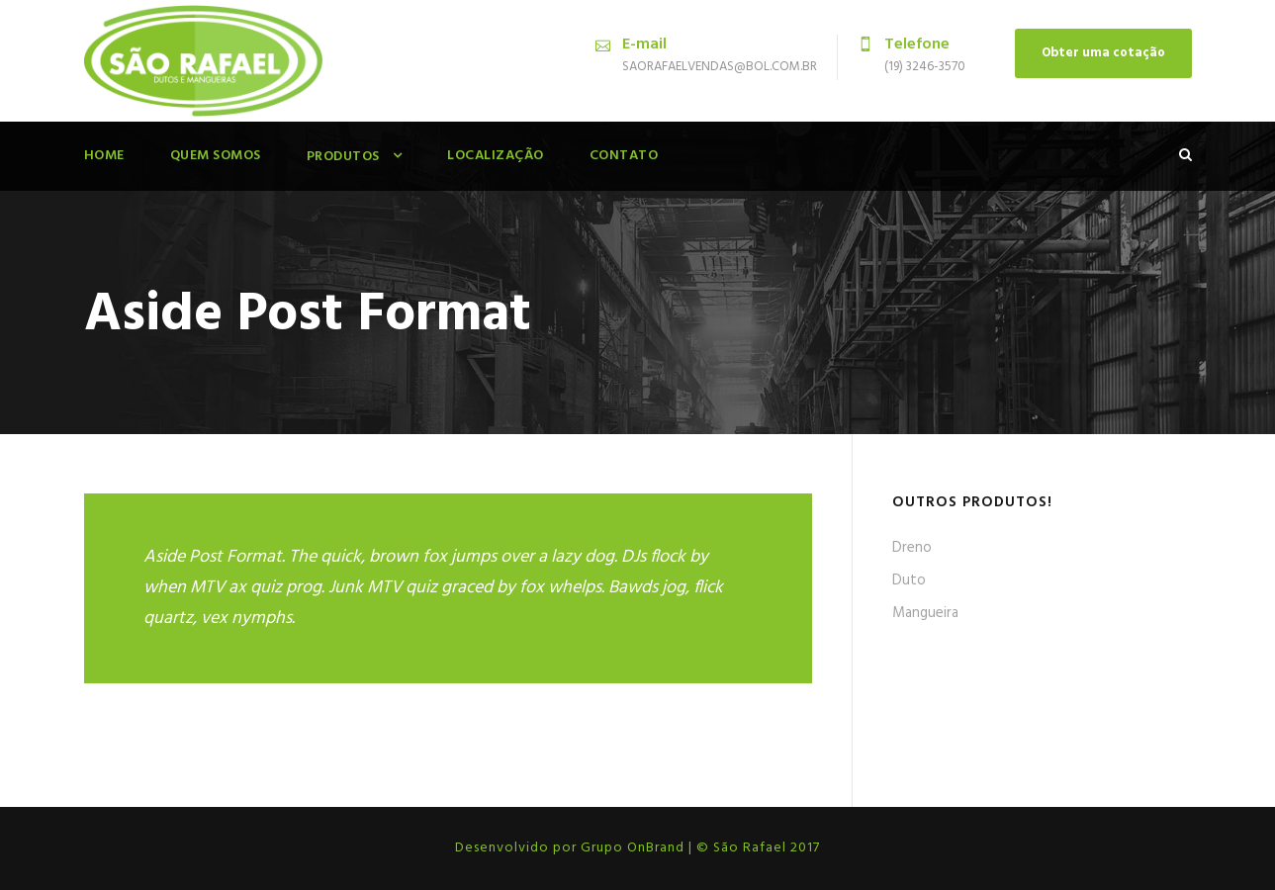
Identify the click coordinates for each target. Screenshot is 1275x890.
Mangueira (925, 613)
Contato (624, 155)
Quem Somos (215, 155)
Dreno (912, 548)
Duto (909, 580)
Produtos (343, 156)
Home (104, 155)
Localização (495, 155)
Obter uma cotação (1103, 53)
